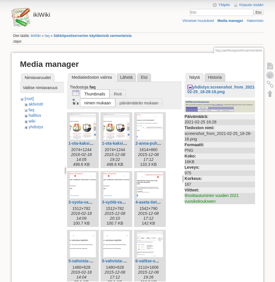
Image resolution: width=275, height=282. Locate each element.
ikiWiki (36, 36)
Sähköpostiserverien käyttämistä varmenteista (92, 36)
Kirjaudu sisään (251, 5)
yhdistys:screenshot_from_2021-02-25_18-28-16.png (221, 89)
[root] (29, 98)
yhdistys (36, 127)
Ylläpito (224, 5)
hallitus (35, 115)
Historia (215, 77)
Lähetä (126, 77)
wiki (32, 121)
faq (47, 36)
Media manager (230, 21)
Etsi (258, 12)
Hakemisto (255, 21)
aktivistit (36, 104)
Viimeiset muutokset (198, 21)
